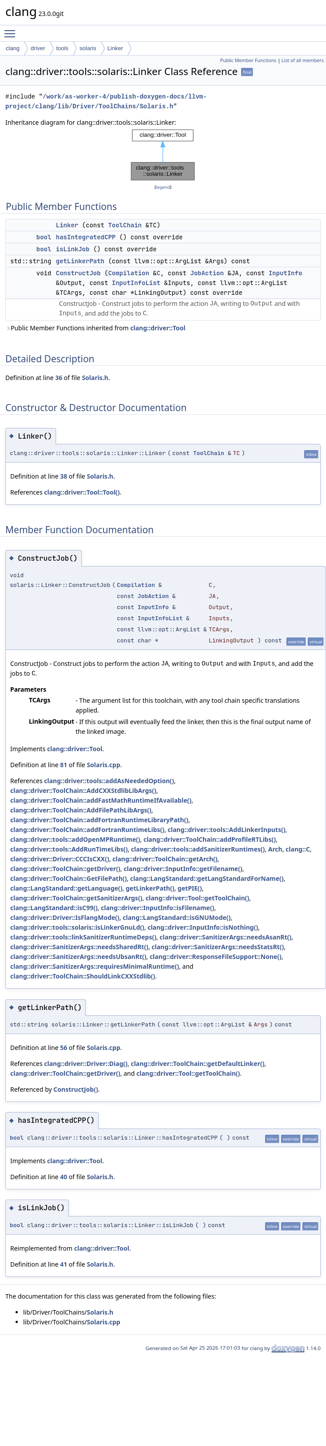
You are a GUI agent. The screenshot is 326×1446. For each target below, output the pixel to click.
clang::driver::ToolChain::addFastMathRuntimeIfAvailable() (100, 800)
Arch (275, 849)
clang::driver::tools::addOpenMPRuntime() (75, 839)
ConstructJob (78, 273)
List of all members (303, 60)
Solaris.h (95, 377)
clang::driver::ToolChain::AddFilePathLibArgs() (80, 810)
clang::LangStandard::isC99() (54, 907)
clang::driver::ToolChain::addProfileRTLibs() (209, 839)
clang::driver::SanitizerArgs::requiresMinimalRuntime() (94, 966)
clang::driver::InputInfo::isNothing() (202, 927)
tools (62, 48)
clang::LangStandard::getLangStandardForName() (207, 878)
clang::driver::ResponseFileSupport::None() (216, 956)
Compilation (128, 273)
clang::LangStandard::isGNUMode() (177, 917)
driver (38, 48)
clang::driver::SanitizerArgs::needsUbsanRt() (78, 956)
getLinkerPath (80, 261)
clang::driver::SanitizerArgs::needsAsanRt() (225, 937)
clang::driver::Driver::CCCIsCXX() (59, 859)
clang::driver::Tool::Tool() (81, 492)
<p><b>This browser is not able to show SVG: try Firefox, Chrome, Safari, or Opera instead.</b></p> (163, 154)
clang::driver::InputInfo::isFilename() (157, 907)
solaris (88, 48)
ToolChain (125, 225)
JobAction (207, 273)
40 (63, 1177)
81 (63, 765)
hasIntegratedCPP (85, 237)
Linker (115, 48)
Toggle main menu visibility (12, 29)
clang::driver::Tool (157, 328)
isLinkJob (73, 249)
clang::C (298, 849)
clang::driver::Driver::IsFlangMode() (64, 917)
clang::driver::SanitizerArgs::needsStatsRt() (217, 947)
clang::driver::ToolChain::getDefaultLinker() (197, 1063)
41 (63, 1264)
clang (13, 48)
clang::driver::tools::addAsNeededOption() (109, 780)
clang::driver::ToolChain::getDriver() (65, 868)
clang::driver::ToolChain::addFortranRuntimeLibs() (87, 829)
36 (58, 377)
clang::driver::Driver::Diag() (85, 1063)
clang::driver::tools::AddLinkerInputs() (227, 829)
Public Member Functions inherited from (95, 328)
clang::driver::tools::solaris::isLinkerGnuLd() (77, 927)
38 (63, 476)
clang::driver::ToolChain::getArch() (165, 859)
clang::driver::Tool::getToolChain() (197, 898)
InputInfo (285, 273)
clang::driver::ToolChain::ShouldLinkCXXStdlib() (82, 976)
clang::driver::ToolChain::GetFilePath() (68, 878)
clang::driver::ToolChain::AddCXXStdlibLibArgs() (83, 790)
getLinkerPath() (150, 888)
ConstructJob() (75, 1089)
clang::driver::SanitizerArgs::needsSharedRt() (79, 947)
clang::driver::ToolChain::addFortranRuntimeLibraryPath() (99, 820)
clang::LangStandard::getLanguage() (66, 888)
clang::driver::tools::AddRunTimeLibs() (68, 849)
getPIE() (190, 888)
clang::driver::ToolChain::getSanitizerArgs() (76, 898)
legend (163, 187)
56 (63, 1047)
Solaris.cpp (103, 765)
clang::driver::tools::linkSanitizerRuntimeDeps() (83, 937)
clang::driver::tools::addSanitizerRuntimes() (198, 849)
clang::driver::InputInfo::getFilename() (182, 868)
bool (44, 237)
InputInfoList (136, 283)
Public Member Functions (248, 60)
